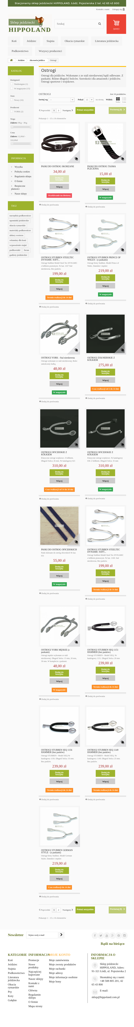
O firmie (18, 181)
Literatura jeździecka (106, 41)
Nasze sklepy (21, 193)
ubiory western (16, 235)
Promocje (33, 960)
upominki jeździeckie (19, 220)
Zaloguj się (118, 9)
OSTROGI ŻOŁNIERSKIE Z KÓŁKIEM (101, 359)
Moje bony (55, 981)
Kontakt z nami (102, 9)
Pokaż (80, 99)
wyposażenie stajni (18, 245)
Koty (10, 996)
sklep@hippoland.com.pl (106, 997)
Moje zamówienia (59, 960)
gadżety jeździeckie (18, 255)
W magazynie (22, 88)
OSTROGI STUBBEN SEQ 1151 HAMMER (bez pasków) (102, 651)
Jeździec (31, 41)
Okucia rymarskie (75, 41)
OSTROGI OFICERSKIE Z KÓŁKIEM (54, 453)
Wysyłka (19, 167)
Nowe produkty (33, 966)
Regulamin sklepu (23, 176)
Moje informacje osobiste (63, 977)
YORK (18, 111)
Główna (32, 990)
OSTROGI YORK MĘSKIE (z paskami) (55, 651)
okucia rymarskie (17, 225)
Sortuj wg (43, 99)
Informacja (18, 158)
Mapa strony (35, 1006)
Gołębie (12, 1000)
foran (26, 250)
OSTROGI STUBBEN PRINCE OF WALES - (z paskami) (104, 258)
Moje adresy (56, 973)
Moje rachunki (57, 968)
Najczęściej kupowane (34, 973)
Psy (10, 991)
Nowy (18, 100)
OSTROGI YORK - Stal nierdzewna (58, 358)
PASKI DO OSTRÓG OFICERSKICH (59, 550)
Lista (124, 100)
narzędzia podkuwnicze (20, 215)
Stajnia (50, 41)
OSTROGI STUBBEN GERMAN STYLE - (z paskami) (57, 851)
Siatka (118, 100)
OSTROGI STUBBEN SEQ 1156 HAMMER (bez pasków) (56, 751)
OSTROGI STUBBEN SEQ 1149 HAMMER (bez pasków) (102, 751)
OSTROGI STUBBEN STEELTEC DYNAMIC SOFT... (57, 258)
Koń (14, 41)
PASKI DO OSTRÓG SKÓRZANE (57, 166)
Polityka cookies (22, 171)
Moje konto (59, 954)
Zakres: (13, 122)
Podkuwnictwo (20, 51)
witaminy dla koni (18, 240)
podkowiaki (15, 250)
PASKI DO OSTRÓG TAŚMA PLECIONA (101, 167)
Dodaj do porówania (50, 204)
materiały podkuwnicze (20, 230)
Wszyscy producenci (50, 51)
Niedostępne (21, 84)
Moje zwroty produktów (62, 964)
